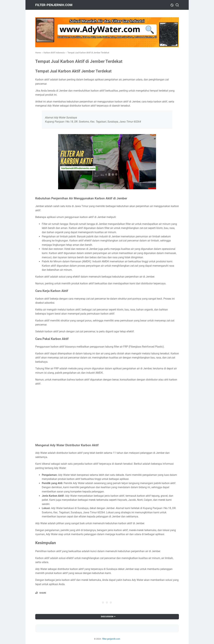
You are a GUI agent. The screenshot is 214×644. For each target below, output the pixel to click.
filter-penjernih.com (53, 5)
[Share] (40, 593)
